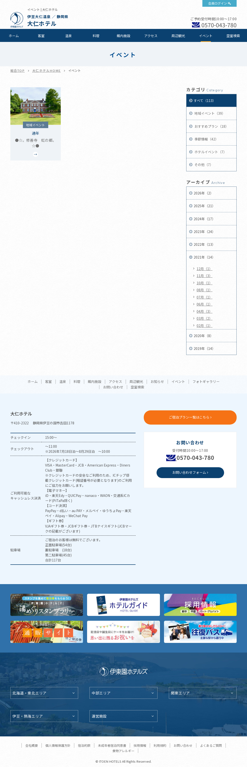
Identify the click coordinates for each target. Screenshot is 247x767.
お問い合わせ (113, 387)
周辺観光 (178, 35)
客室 (41, 35)
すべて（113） (205, 100)
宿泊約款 (84, 745)
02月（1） (205, 325)
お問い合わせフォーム (189, 472)
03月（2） (205, 318)
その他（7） (203, 164)
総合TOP (17, 70)
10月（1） (205, 282)
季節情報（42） (206, 139)
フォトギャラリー (206, 382)
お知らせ (157, 382)
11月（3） (205, 275)
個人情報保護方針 (57, 745)
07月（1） (205, 297)
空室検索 (233, 35)
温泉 (68, 35)
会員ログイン (217, 3)
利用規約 (160, 745)
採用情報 (140, 745)
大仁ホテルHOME (46, 70)
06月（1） (205, 304)
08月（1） (205, 289)
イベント (206, 35)
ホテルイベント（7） (210, 151)
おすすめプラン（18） (211, 126)
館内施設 (123, 35)
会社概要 (31, 745)
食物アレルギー (123, 750)
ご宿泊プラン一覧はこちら (189, 417)
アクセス (151, 35)
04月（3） (205, 311)
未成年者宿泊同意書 (112, 745)
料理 (96, 35)
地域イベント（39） (209, 113)
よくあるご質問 (211, 745)
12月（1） (205, 268)
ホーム (14, 35)
